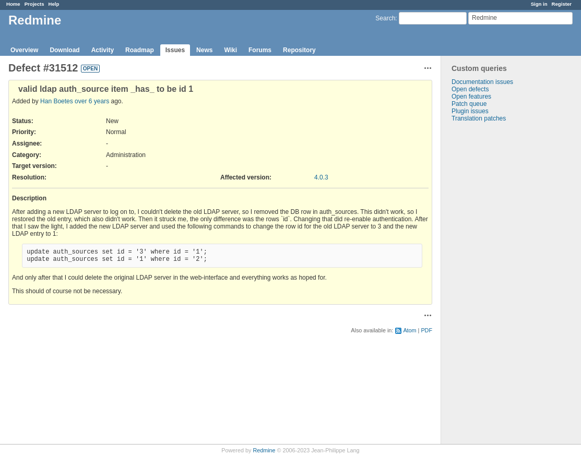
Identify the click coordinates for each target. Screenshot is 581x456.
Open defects (470, 89)
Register (562, 4)
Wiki (230, 50)
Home (13, 4)
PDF (426, 330)
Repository (299, 50)
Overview (24, 50)
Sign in (539, 4)
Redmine (264, 450)
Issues (175, 50)
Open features (471, 96)
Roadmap (139, 50)
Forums (259, 50)
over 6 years (92, 101)
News (204, 50)
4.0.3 (321, 177)
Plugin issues (470, 111)
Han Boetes (56, 101)
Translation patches (479, 118)
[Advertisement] (493, 285)
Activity (102, 50)
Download (64, 50)
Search (385, 18)
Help (54, 4)
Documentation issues (482, 82)
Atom (409, 330)
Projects (34, 4)
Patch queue (469, 103)
